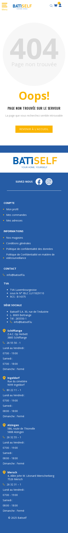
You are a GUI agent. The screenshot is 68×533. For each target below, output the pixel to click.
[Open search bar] (51, 5)
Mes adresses (14, 220)
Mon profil (12, 209)
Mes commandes (16, 215)
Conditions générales (18, 243)
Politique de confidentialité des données (29, 249)
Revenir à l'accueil (34, 129)
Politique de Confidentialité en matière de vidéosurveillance (30, 256)
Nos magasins (14, 237)
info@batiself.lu (16, 275)
